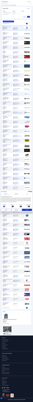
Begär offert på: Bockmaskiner (8, 21)
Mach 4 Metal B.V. (5, 158)
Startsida (2, 5)
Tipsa (29, 8)
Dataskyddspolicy (4, 382)
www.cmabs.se (15, 66)
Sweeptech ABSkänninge (5, 321)
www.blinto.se (15, 52)
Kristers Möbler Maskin (6, 134)
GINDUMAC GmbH (5, 97)
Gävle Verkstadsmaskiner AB (6, 111)
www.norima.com (16, 183)
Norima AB (4, 181)
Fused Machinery (5, 288)
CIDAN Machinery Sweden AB (7, 69)
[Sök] (30, 3)
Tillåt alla (27, 209)
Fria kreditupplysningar (5, 348)
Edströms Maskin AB (5, 78)
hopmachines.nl (15, 126)
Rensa (24, 16)
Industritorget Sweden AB (6, 389)
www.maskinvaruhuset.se (17, 164)
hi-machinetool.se (16, 117)
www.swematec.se (16, 229)
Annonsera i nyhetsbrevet (5, 359)
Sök (28, 16)
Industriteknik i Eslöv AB (6, 302)
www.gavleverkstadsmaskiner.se (18, 112)
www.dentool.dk (15, 75)
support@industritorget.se (6, 391)
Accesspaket (3, 346)
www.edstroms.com (16, 80)
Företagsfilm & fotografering (6, 372)
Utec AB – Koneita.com (6, 232)
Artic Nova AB (5, 246)
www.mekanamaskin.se (16, 169)
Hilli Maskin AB (5, 120)
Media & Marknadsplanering (5, 373)
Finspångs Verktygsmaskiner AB (7, 92)
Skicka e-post (15, 29)
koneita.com (15, 234)
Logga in (29, 1)
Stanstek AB (4, 218)
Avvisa (6, 209)
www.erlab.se (15, 28)
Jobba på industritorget (5, 385)
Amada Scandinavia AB (6, 41)
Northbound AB (5, 186)
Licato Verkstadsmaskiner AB (7, 144)
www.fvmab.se (15, 94)
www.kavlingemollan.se (16, 140)
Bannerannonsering (4, 356)
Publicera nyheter (4, 360)
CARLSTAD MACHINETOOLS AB (7, 64)
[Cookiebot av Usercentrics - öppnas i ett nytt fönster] (28, 191)
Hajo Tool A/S (5, 293)
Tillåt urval (16, 209)
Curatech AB (4, 274)
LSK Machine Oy (5, 153)
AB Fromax (4, 237)
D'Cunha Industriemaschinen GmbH (7, 279)
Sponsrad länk (4, 355)
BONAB (4, 55)
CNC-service (4, 265)
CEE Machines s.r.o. (5, 260)
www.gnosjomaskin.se (16, 103)
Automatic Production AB (6, 251)
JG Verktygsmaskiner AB (6, 129)
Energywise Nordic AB (6, 83)
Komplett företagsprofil (5, 339)
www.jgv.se (15, 131)
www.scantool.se (16, 215)
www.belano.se (15, 47)
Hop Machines (5, 125)
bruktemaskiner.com (16, 61)
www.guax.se (15, 33)
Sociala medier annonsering (5, 369)
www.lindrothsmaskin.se (16, 150)
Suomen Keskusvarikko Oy (6, 223)
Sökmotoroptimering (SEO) (5, 368)
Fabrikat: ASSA (5, 320)
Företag (5, 5)
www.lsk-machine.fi (16, 155)
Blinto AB (4, 50)
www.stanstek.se (16, 220)
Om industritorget (4, 381)
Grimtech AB (4, 106)
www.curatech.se (16, 276)
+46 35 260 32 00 (5, 390)
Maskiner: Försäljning (9, 5)
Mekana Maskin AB (5, 167)
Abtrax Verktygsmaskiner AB (6, 36)
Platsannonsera (4, 347)
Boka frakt (3, 342)
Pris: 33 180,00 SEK (6, 323)
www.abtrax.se (15, 38)
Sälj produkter (4, 343)
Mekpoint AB (4, 172)
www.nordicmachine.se (16, 178)
